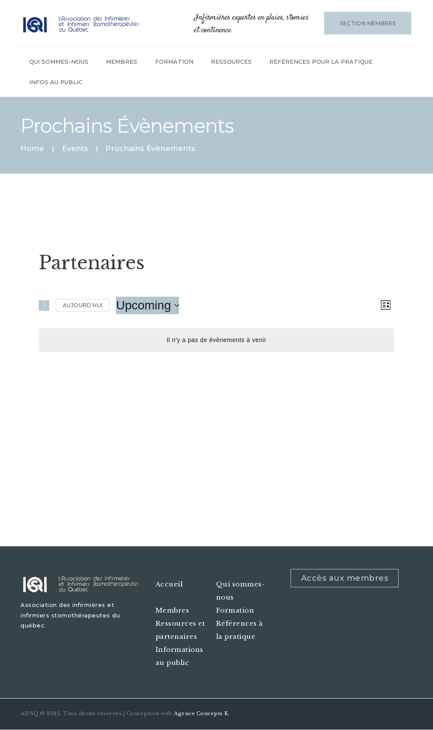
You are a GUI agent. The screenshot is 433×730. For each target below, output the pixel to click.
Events (75, 148)
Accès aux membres (345, 578)
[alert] (216, 340)
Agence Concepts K (201, 713)
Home (32, 148)
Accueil (169, 584)
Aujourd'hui (82, 305)
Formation (235, 610)
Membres (172, 610)
